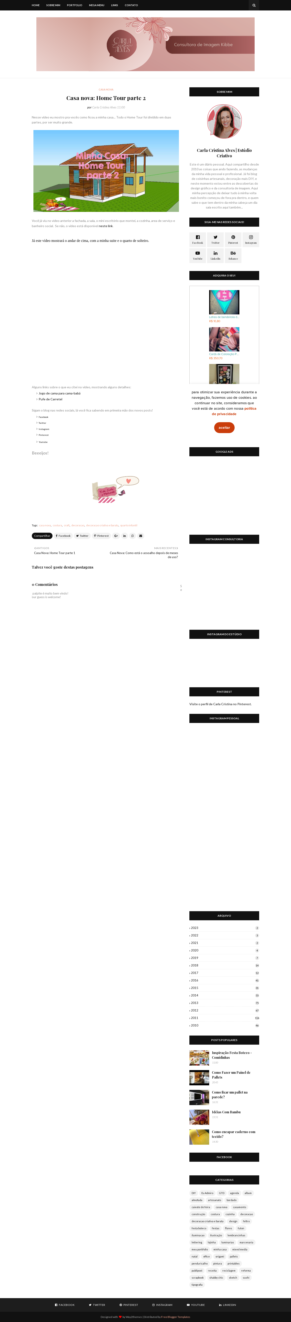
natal (195, 1256)
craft (67, 525)
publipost (197, 1270)
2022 (225, 935)
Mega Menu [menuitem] (96, 5)
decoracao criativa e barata (102, 525)
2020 (225, 950)
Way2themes (134, 1317)
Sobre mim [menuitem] (53, 5)
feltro (246, 1221)
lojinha (212, 1242)
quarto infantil (128, 525)
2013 (225, 1003)
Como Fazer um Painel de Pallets (231, 1074)
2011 (225, 1018)
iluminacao (198, 1235)
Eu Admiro (207, 1193)
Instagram (44, 429)
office (206, 1256)
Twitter (42, 422)
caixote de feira (201, 1207)
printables (234, 1263)
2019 (225, 958)
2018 (225, 965)
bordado (231, 1200)
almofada (197, 1200)
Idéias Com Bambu (226, 1112)
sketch (233, 1277)
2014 (225, 995)
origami (220, 1256)
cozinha (230, 1214)
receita (212, 1270)
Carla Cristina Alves (104, 107)
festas (215, 1228)
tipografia (197, 1284)
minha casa (220, 1249)
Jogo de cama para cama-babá (59, 393)
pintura (217, 1263)
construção (198, 1214)
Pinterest (44, 435)
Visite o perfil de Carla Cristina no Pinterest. (220, 704)
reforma (246, 1270)
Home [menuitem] (36, 5)
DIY (194, 1193)
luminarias (227, 1242)
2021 (225, 943)
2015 (225, 988)
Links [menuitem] (114, 5)
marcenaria (246, 1242)
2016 (225, 980)
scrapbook (198, 1277)
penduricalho (200, 1263)
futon (241, 1228)
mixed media (239, 1249)
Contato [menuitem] (131, 5)
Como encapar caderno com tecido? (233, 1134)
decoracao (77, 525)
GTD (221, 1193)
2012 (225, 1010)
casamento (239, 1207)
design (233, 1221)
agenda (234, 1193)
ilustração (216, 1235)
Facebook (43, 417)
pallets (234, 1256)
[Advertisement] (224, 498)
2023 (225, 928)
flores (228, 1228)
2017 (225, 973)
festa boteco (199, 1228)
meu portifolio (200, 1249)
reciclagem (229, 1270)
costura (57, 525)
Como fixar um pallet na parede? (230, 1094)
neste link (106, 226)
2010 (225, 1025)
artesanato (214, 1200)
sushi (246, 1277)
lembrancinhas (236, 1235)
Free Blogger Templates (175, 1317)
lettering (197, 1242)
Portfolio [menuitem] (74, 5)
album (248, 1193)
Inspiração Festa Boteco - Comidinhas (232, 1055)
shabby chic (216, 1277)
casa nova (45, 525)
